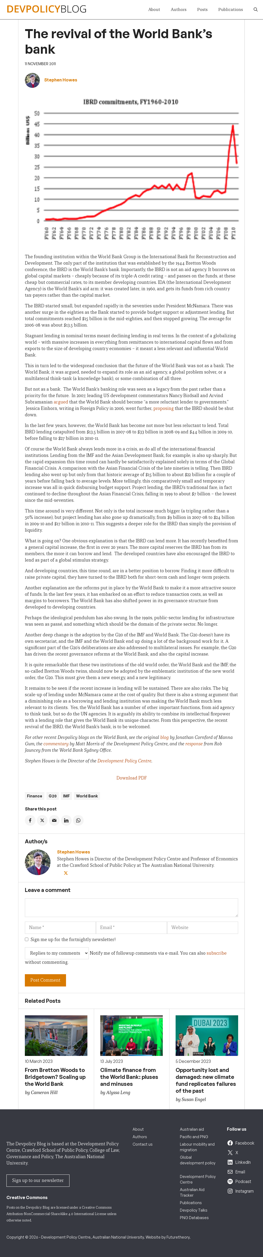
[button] (255, 9)
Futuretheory (178, 1237)
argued (61, 402)
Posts (202, 9)
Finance (34, 796)
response (194, 744)
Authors (179, 9)
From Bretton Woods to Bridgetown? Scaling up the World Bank (55, 1077)
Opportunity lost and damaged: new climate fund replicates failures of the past (206, 1080)
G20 (53, 796)
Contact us (143, 1144)
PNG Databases (194, 1217)
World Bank (87, 796)
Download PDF (132, 778)
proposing (163, 408)
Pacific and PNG (194, 1136)
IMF (66, 796)
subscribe (217, 953)
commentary (56, 744)
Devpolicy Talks (193, 1210)
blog (164, 737)
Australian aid (192, 1129)
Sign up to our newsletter (38, 1180)
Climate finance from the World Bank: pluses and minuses (129, 1077)
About (154, 9)
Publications (230, 9)
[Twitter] (66, 873)
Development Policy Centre (124, 761)
